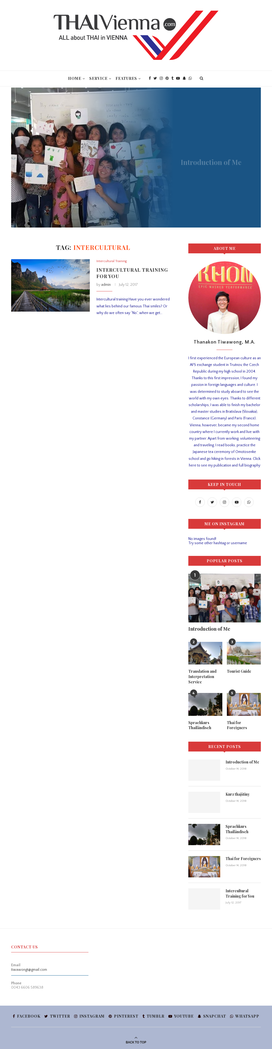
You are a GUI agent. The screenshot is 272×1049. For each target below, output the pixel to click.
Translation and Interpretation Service (202, 676)
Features (126, 78)
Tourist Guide (239, 671)
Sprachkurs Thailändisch (199, 725)
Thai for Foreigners (237, 725)
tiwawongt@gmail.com (29, 970)
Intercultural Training (111, 261)
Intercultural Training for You (240, 893)
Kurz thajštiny (238, 794)
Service (98, 78)
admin (106, 285)
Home (74, 78)
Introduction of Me (209, 629)
